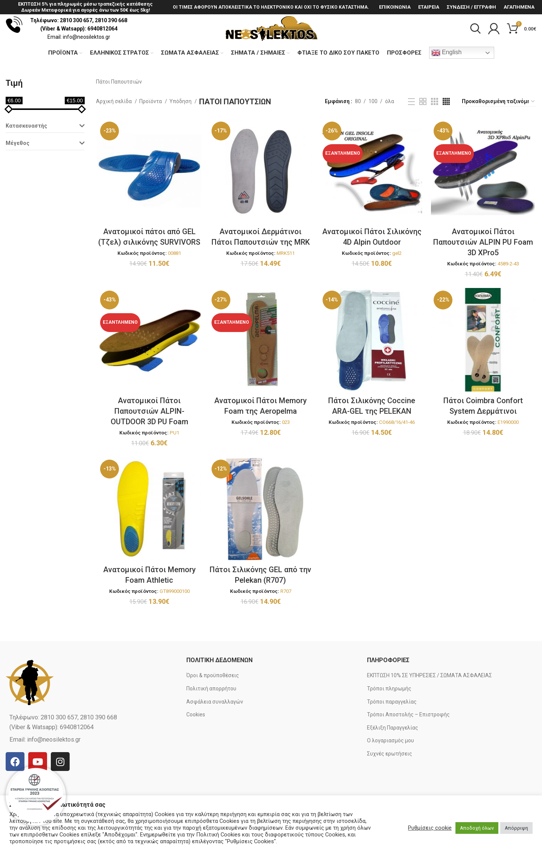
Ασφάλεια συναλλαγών (214, 729)
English (446, 81)
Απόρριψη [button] (516, 828)
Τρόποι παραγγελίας (392, 729)
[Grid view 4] (446, 130)
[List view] (411, 129)
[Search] (475, 43)
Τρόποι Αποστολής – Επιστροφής (408, 742)
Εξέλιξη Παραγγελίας (392, 756)
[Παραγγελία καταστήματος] (498, 130)
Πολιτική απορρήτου (211, 716)
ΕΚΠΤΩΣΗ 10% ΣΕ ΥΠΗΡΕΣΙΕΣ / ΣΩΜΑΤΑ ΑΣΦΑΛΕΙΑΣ (429, 703)
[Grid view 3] (434, 130)
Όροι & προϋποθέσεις (212, 703)
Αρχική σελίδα (114, 130)
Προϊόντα (151, 130)
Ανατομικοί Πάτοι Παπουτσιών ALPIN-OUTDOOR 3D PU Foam (148, 441)
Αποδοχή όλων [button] (477, 828)
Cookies (195, 742)
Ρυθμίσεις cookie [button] (430, 827)
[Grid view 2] (422, 130)
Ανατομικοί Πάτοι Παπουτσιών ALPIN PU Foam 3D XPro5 (484, 271)
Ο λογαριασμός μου (390, 768)
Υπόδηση (181, 130)
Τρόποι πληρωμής (389, 716)
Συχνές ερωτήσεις (389, 781)
